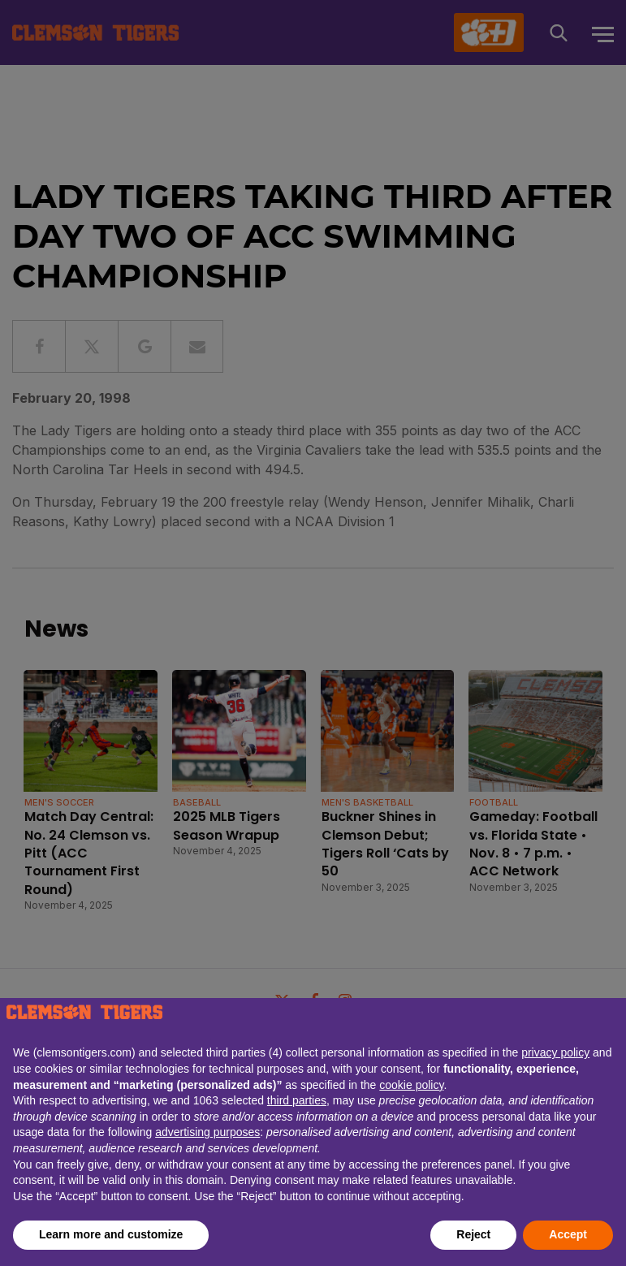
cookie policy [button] (411, 1084)
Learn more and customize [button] (111, 1234)
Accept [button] (568, 1234)
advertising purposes (207, 1132)
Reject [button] (473, 1234)
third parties (296, 1100)
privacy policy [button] (555, 1052)
